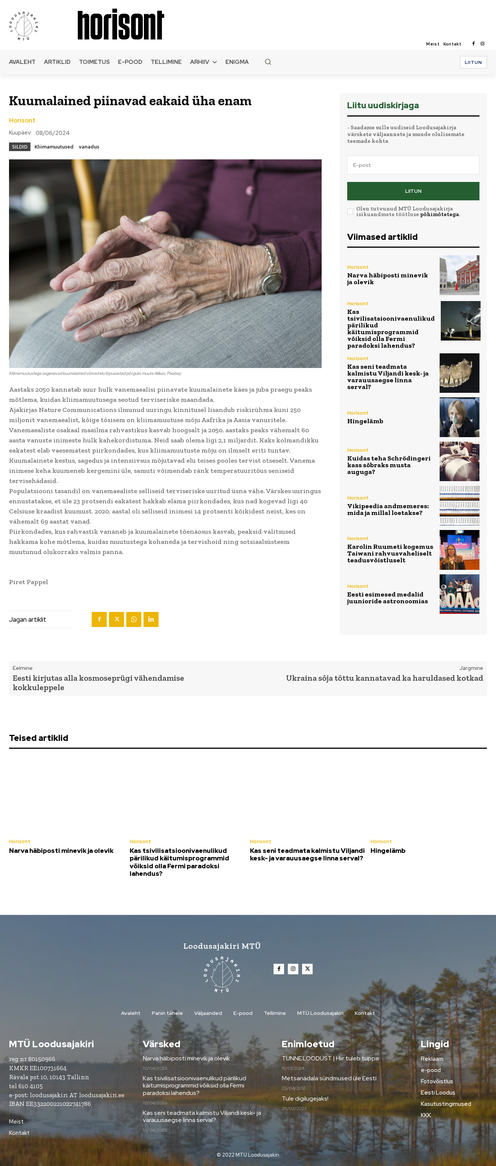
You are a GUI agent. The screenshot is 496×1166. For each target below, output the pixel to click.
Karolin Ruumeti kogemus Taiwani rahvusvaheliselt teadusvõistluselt (390, 553)
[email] (413, 165)
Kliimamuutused (54, 146)
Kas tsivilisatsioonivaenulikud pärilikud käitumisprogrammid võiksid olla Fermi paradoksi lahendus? (391, 328)
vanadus (89, 146)
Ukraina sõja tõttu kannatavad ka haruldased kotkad (384, 678)
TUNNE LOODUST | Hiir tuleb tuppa (330, 1058)
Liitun (413, 191)
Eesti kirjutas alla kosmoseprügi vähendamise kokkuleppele (98, 682)
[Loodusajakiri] (43, 26)
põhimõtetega (439, 214)
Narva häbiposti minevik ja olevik (387, 278)
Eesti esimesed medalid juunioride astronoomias (387, 597)
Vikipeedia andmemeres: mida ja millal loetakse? (388, 509)
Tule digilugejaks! (305, 1098)
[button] (268, 61)
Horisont (22, 121)
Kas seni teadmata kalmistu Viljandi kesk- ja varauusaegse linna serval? (388, 376)
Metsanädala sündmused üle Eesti (329, 1078)
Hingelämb (365, 421)
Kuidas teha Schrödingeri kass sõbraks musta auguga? (389, 465)
